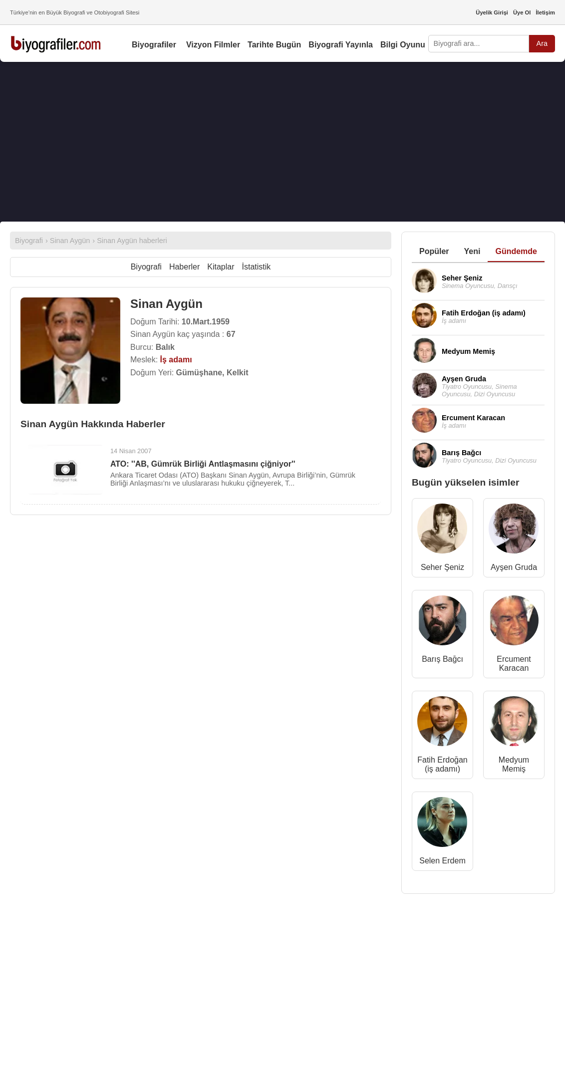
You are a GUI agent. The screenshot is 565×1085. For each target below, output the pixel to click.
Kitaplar (220, 267)
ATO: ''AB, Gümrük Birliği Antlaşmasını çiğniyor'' (202, 464)
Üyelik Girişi (492, 12)
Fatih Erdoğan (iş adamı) (442, 764)
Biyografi (146, 267)
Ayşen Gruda (514, 567)
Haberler (184, 267)
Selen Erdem (442, 860)
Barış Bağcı (442, 659)
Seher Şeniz (442, 567)
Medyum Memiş (514, 764)
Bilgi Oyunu (402, 44)
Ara (542, 43)
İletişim (545, 12)
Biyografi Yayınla (340, 44)
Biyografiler (154, 44)
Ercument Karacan (514, 663)
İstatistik (256, 267)
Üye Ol (522, 12)
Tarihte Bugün (274, 44)
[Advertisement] (282, 142)
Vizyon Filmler (213, 44)
